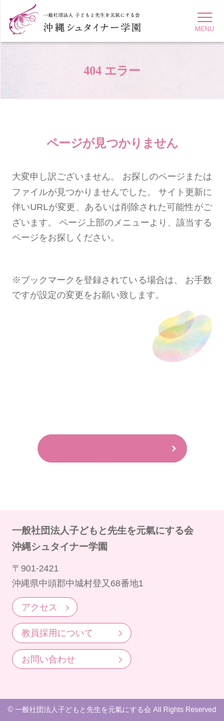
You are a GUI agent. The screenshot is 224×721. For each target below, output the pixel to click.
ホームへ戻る (112, 448)
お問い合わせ (48, 659)
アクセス (39, 607)
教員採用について (57, 633)
